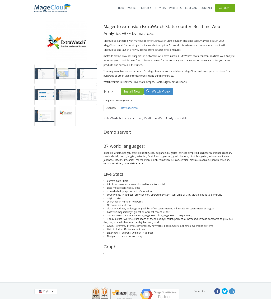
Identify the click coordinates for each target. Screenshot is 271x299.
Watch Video (161, 91)
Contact (206, 8)
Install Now (132, 91)
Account (225, 8)
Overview (111, 107)
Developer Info (129, 107)
